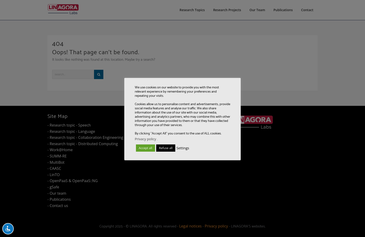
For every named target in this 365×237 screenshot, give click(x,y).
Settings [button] (182, 148)
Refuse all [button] (165, 148)
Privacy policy (145, 139)
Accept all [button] (145, 148)
